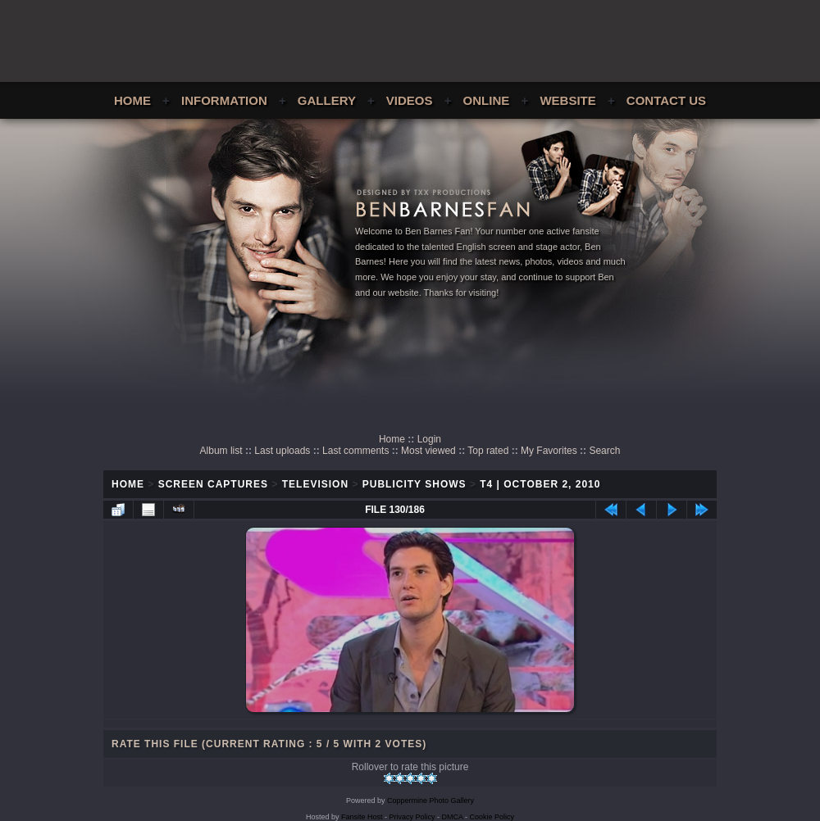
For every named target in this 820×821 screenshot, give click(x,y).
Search (604, 450)
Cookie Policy (492, 817)
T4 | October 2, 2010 (540, 484)
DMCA (452, 817)
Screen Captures (213, 484)
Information (224, 100)
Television (315, 484)
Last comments (355, 450)
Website (567, 100)
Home (132, 100)
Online (486, 100)
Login (429, 439)
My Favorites (549, 450)
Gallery (327, 100)
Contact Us (666, 100)
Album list (221, 450)
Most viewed (428, 450)
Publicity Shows (414, 484)
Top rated (487, 450)
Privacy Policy (412, 817)
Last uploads (282, 450)
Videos (409, 100)
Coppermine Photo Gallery (430, 800)
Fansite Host (362, 817)
